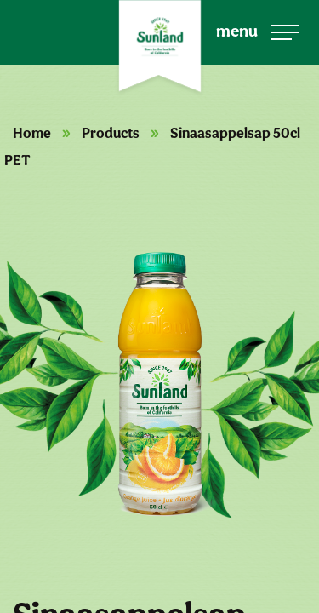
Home (32, 132)
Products (111, 132)
